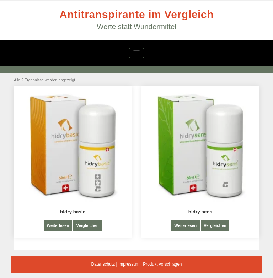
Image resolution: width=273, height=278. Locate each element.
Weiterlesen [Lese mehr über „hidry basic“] (58, 225)
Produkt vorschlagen (162, 264)
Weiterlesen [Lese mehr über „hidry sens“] (185, 225)
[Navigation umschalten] (136, 53)
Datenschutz (103, 264)
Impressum (128, 264)
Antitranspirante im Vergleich (136, 14)
